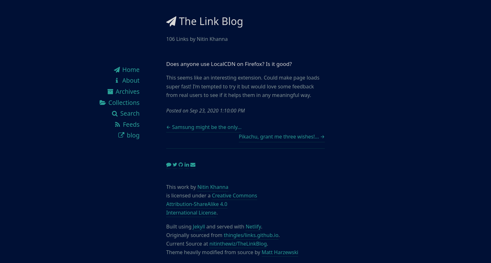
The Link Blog (204, 21)
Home (126, 69)
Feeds (127, 124)
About (126, 80)
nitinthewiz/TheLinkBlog (238, 243)
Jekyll (199, 226)
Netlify (253, 226)
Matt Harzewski (280, 252)
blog (128, 135)
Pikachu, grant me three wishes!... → (282, 136)
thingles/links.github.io (251, 235)
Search (125, 113)
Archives (123, 91)
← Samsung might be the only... (203, 127)
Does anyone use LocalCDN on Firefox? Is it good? (229, 63)
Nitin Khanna (212, 186)
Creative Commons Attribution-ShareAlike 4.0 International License (211, 204)
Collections (119, 102)
